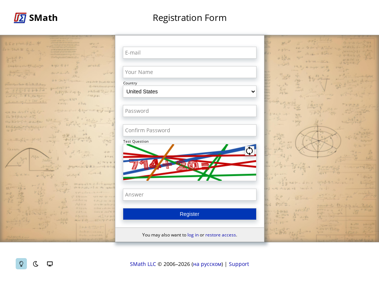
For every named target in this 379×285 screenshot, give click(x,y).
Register (189, 214)
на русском (207, 263)
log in (193, 235)
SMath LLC (143, 263)
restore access (220, 235)
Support (239, 263)
